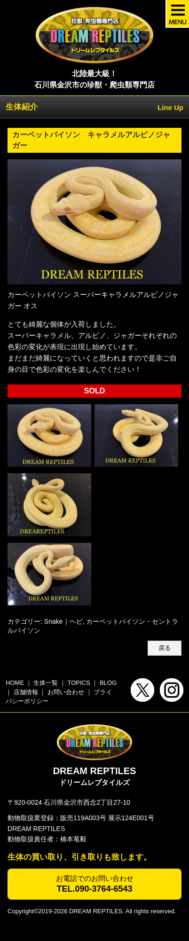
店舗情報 (26, 692)
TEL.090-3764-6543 (94, 889)
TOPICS (79, 682)
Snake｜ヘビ (63, 621)
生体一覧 (45, 682)
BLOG (108, 682)
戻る (164, 648)
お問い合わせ (65, 692)
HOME (15, 682)
